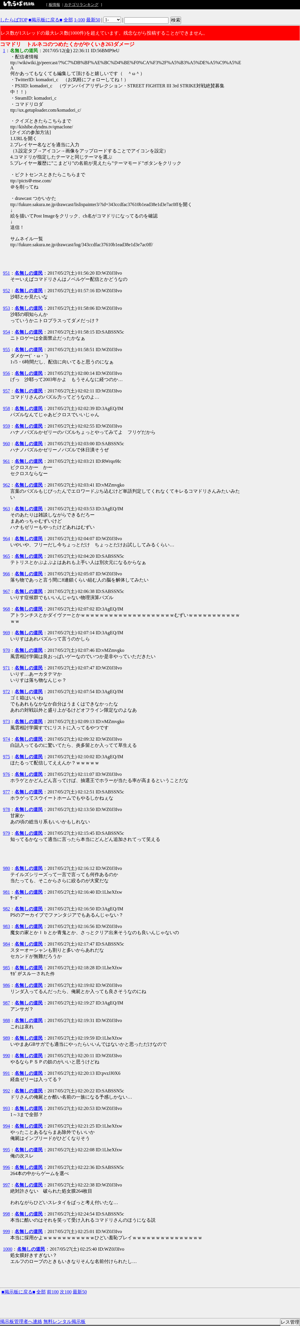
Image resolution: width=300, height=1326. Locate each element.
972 (6, 691)
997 (6, 1184)
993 (6, 1108)
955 (6, 349)
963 (6, 508)
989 (6, 1038)
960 (6, 443)
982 (6, 908)
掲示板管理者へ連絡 (21, 1321)
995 (6, 1149)
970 (6, 650)
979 (6, 833)
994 (6, 1125)
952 (6, 290)
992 (6, 1090)
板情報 (54, 4)
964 (6, 538)
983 (6, 926)
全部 (68, 19)
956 (6, 373)
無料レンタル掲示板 (64, 1321)
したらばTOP (13, 19)
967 (6, 591)
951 (6, 273)
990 (6, 1055)
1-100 (79, 19)
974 (6, 739)
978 (6, 809)
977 (6, 791)
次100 (65, 1291)
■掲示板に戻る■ (45, 19)
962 (6, 484)
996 (6, 1167)
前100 (53, 1291)
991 (6, 1073)
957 (6, 390)
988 (6, 1020)
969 (6, 632)
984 (6, 943)
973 (6, 721)
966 (6, 573)
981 (6, 892)
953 (6, 308)
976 (6, 774)
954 (6, 331)
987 (6, 1002)
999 (6, 1231)
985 (6, 967)
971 (6, 667)
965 (6, 556)
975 (6, 756)
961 (6, 461)
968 (6, 608)
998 (6, 1213)
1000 (7, 1249)
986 (6, 985)
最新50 (93, 19)
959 (6, 426)
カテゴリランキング (81, 4)
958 (6, 408)
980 (6, 868)
